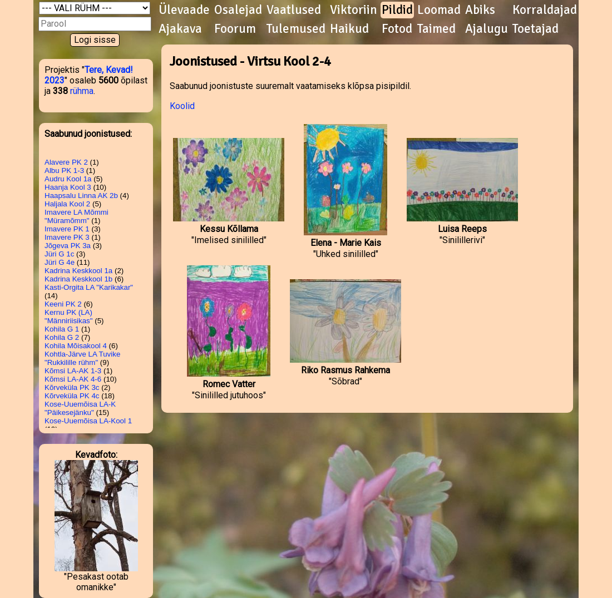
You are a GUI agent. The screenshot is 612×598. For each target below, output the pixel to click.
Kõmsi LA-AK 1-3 (73, 371)
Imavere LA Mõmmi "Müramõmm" (76, 216)
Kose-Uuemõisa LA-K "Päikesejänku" (80, 408)
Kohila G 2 (62, 337)
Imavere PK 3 (67, 237)
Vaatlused (293, 10)
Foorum (235, 29)
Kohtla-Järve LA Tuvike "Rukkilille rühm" (82, 358)
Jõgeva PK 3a (68, 245)
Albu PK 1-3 (64, 170)
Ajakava (180, 29)
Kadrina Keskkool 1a (78, 270)
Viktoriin (353, 10)
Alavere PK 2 (66, 162)
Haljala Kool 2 (67, 204)
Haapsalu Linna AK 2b (81, 195)
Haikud (349, 29)
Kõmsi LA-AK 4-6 (73, 379)
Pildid (397, 10)
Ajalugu (486, 29)
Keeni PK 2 (63, 304)
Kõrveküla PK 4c (72, 396)
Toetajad (535, 29)
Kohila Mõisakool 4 (76, 346)
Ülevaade (184, 10)
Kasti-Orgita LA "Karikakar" (89, 287)
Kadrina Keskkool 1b (78, 279)
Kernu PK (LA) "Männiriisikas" (69, 316)
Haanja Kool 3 (68, 187)
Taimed (436, 29)
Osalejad (238, 10)
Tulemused (295, 29)
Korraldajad (544, 10)
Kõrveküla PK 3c (72, 387)
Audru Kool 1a (68, 179)
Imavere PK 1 (67, 229)
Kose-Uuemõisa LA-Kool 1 (88, 421)
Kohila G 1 (62, 329)
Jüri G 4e (60, 262)
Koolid (182, 106)
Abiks (480, 10)
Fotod (397, 29)
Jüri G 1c (59, 254)
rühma (81, 91)
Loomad (439, 10)
